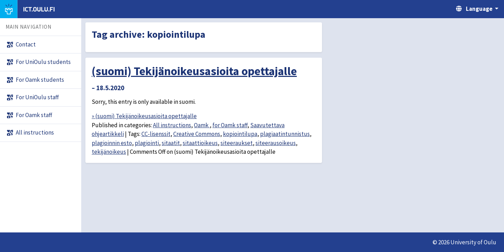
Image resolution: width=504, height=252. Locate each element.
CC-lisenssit (155, 134)
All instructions (172, 125)
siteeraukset (236, 143)
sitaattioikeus (200, 143)
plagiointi (147, 143)
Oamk (202, 125)
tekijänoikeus (109, 152)
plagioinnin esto (112, 143)
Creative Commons (196, 134)
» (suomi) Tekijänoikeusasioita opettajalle (144, 116)
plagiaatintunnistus (285, 134)
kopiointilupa (240, 134)
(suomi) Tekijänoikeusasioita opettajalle (194, 71)
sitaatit (171, 143)
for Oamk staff (229, 125)
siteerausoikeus (275, 143)
